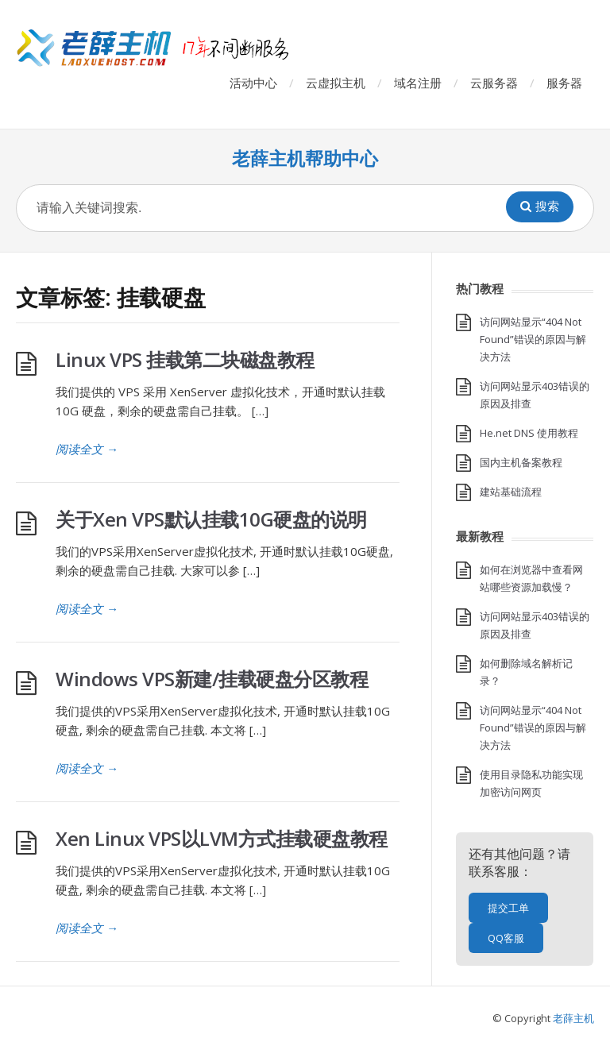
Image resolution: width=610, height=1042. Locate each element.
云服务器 (494, 83)
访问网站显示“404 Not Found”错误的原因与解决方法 (533, 339)
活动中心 (253, 83)
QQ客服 (506, 938)
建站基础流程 (511, 491)
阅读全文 (87, 449)
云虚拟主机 (335, 83)
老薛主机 (573, 1018)
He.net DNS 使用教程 (529, 433)
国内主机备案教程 (521, 462)
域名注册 (418, 83)
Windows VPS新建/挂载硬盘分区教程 (212, 679)
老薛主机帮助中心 (305, 158)
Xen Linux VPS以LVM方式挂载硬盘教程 (222, 838)
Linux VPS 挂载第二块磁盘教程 (185, 359)
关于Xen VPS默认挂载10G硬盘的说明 (211, 519)
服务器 (564, 83)
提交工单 (508, 908)
